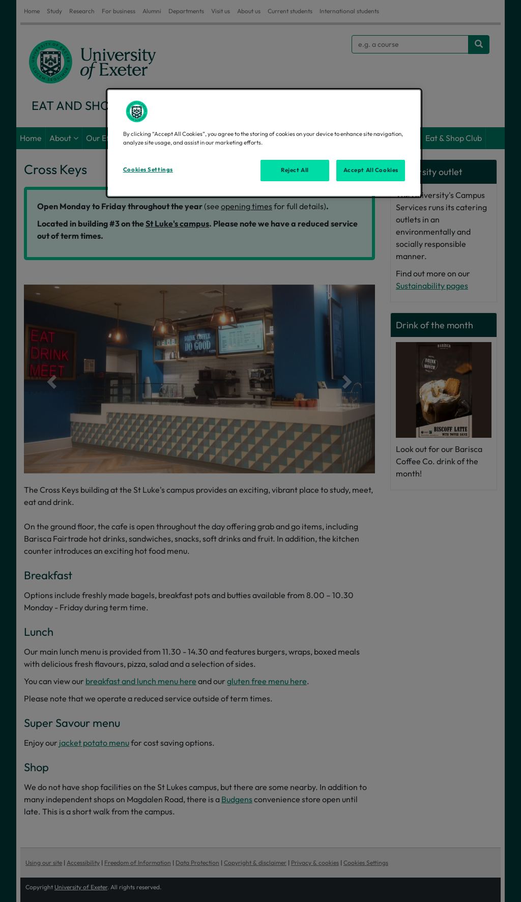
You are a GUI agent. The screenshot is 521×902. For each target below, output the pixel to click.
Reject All (295, 170)
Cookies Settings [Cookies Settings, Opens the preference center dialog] (148, 169)
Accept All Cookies (370, 170)
